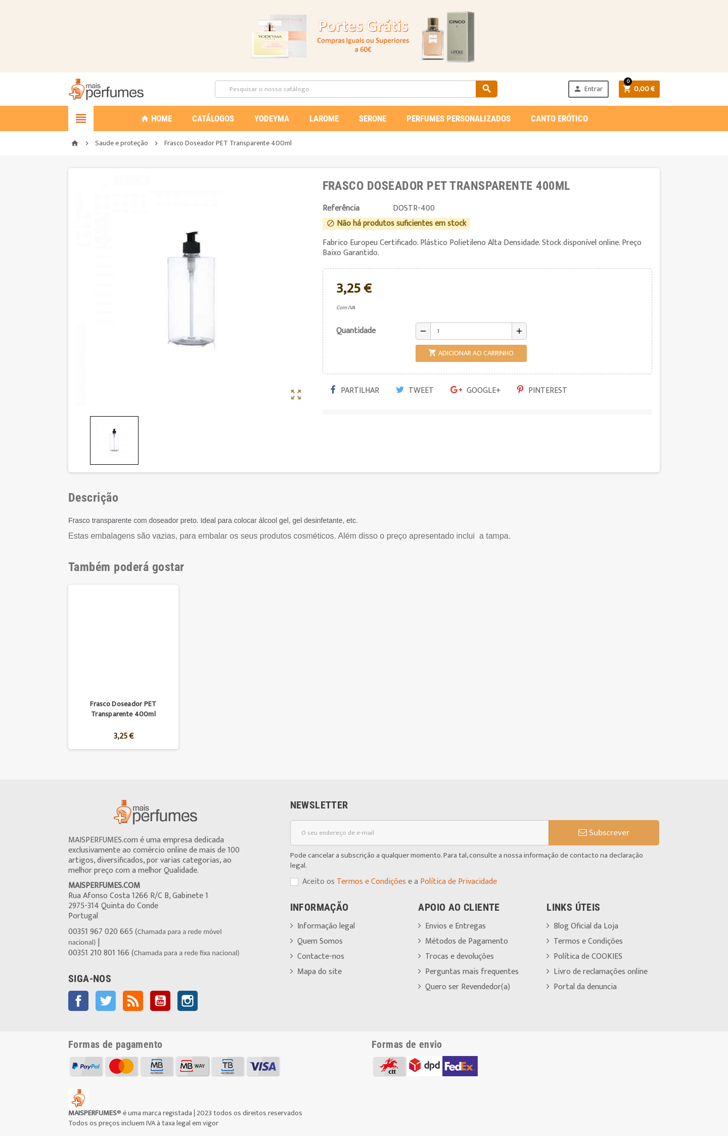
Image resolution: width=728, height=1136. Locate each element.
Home (156, 118)
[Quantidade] (471, 331)
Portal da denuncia (585, 987)
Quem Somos (320, 941)
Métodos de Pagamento (466, 941)
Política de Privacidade (458, 881)
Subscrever (603, 833)
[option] (123, 667)
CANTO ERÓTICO (559, 118)
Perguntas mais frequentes (472, 972)
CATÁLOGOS (213, 118)
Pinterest (542, 390)
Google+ (475, 390)
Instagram (187, 1001)
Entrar (588, 89)
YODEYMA (271, 118)
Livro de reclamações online (601, 972)
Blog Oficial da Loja (586, 926)
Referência (341, 209)
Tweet (415, 390)
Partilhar (355, 390)
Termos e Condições (371, 881)
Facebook (78, 1001)
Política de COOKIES (588, 956)
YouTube (160, 1001)
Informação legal (326, 926)
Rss (133, 1001)
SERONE (372, 118)
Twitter (106, 1001)
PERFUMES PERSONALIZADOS (458, 118)
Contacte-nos (320, 956)
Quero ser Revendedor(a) (467, 987)
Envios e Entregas (455, 926)
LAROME (324, 118)
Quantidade (356, 331)
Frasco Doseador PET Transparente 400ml (123, 709)
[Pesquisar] (356, 89)
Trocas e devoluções (459, 956)
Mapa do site (319, 972)
